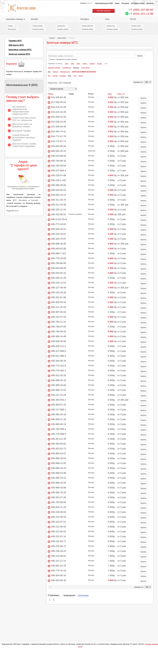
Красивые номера (15, 19)
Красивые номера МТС (20, 49)
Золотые (76, 80)
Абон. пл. (121, 106)
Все (49, 84)
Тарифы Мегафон (87, 25)
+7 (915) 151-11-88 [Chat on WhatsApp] (141, 13)
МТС (58, 19)
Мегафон (84, 19)
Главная (52, 38)
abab (78, 76)
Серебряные (66, 80)
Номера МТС (61, 38)
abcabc (99, 76)
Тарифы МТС (61, 25)
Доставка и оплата (138, 3)
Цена (110, 106)
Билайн (34, 19)
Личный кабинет (103, 11)
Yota (107, 19)
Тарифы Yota (110, 25)
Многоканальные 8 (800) (104, 3)
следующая (83, 608)
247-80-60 (141, 9)
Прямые (10, 25)
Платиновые (85, 80)
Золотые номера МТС (19, 54)
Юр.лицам (125, 3)
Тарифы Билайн (37, 25)
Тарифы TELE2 (136, 25)
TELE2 (133, 19)
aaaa (66, 76)
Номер (50, 106)
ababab (92, 76)
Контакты (149, 3)
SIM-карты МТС (16, 45)
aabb (72, 76)
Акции (117, 3)
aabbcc (84, 76)
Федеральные (12, 29)
